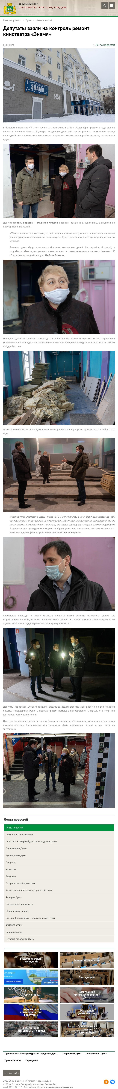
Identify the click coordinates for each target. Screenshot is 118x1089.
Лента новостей (44, 20)
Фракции (11, 876)
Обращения (32, 1060)
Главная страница (12, 20)
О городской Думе (71, 1053)
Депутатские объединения (20, 883)
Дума (28, 20)
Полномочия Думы (16, 848)
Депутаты (11, 862)
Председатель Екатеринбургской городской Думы (31, 1053)
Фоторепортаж (14, 924)
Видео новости (14, 931)
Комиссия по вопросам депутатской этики (29, 890)
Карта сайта (12, 1073)
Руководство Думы (16, 855)
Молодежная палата (17, 911)
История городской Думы (20, 938)
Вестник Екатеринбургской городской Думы (30, 917)
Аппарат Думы (14, 897)
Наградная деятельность (19, 904)
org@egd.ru (39, 1087)
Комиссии (11, 869)
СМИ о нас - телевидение (19, 834)
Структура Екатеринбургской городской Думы (31, 841)
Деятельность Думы (96, 1053)
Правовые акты (13, 1060)
